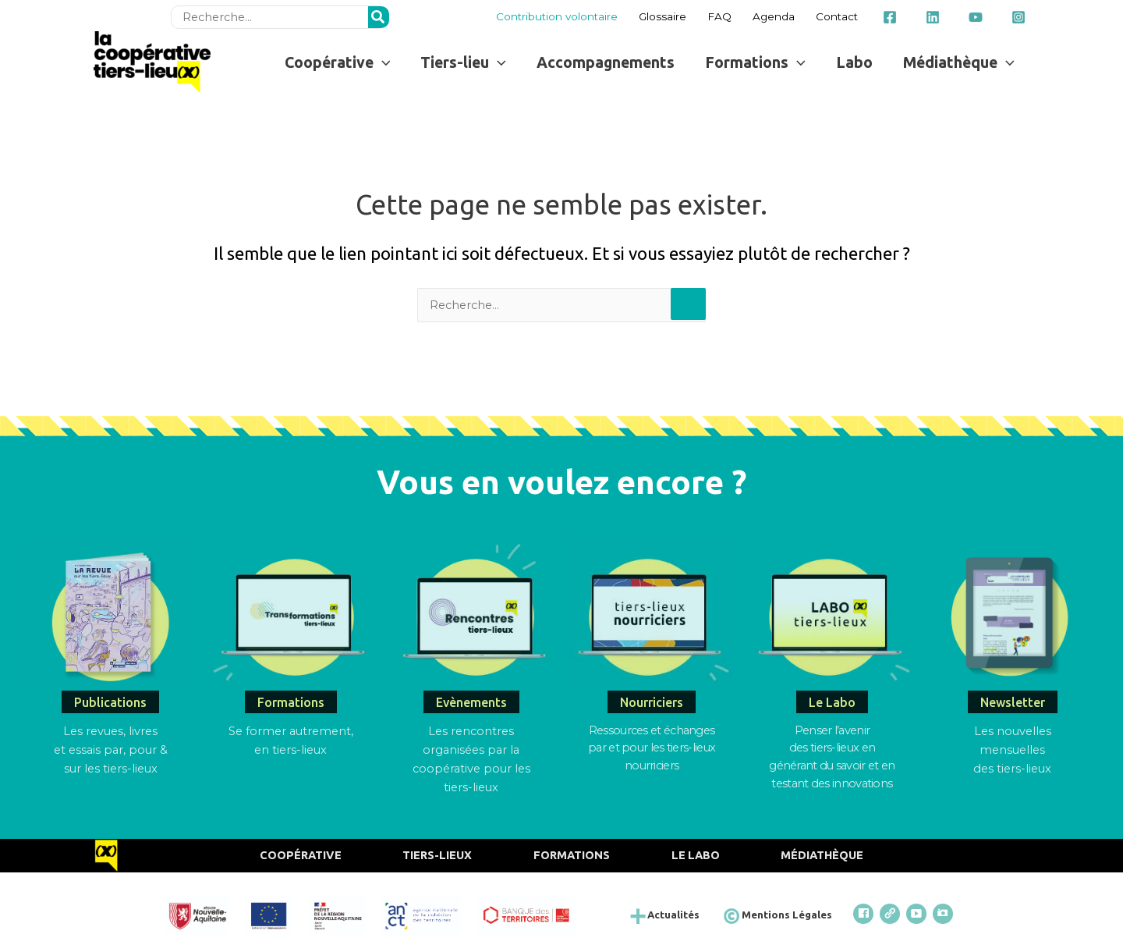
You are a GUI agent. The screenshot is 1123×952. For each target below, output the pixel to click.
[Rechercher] (381, 16)
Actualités (679, 912)
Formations (572, 853)
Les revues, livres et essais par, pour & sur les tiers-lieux (110, 749)
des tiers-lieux (1012, 767)
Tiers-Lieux (435, 853)
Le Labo (698, 853)
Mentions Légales (791, 912)
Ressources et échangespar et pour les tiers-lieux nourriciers (651, 747)
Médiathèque (827, 853)
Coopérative (296, 853)
